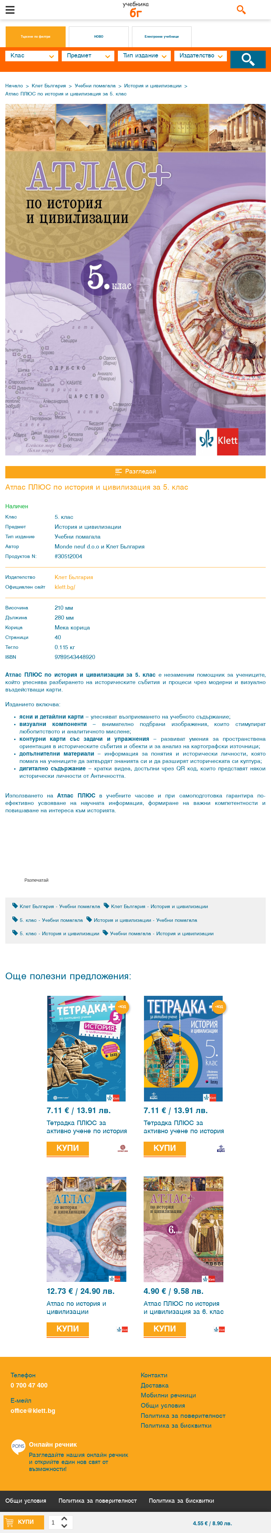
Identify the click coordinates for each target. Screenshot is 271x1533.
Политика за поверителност (183, 1416)
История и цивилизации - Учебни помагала (141, 920)
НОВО (98, 37)
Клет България (49, 86)
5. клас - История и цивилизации (55, 933)
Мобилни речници (168, 1396)
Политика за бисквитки (176, 1426)
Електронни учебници (162, 37)
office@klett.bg (33, 1411)
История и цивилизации (152, 86)
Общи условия (163, 1406)
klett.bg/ (65, 587)
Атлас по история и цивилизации (76, 1308)
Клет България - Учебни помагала (56, 906)
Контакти (154, 1376)
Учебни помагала (95, 86)
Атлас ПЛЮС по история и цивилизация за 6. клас (184, 1308)
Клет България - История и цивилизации (156, 906)
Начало (14, 86)
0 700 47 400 (31, 1386)
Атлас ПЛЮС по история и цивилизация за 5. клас (66, 94)
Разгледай (135, 472)
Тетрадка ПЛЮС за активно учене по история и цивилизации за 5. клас (87, 1128)
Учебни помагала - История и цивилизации (158, 933)
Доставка (155, 1386)
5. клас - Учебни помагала (47, 920)
